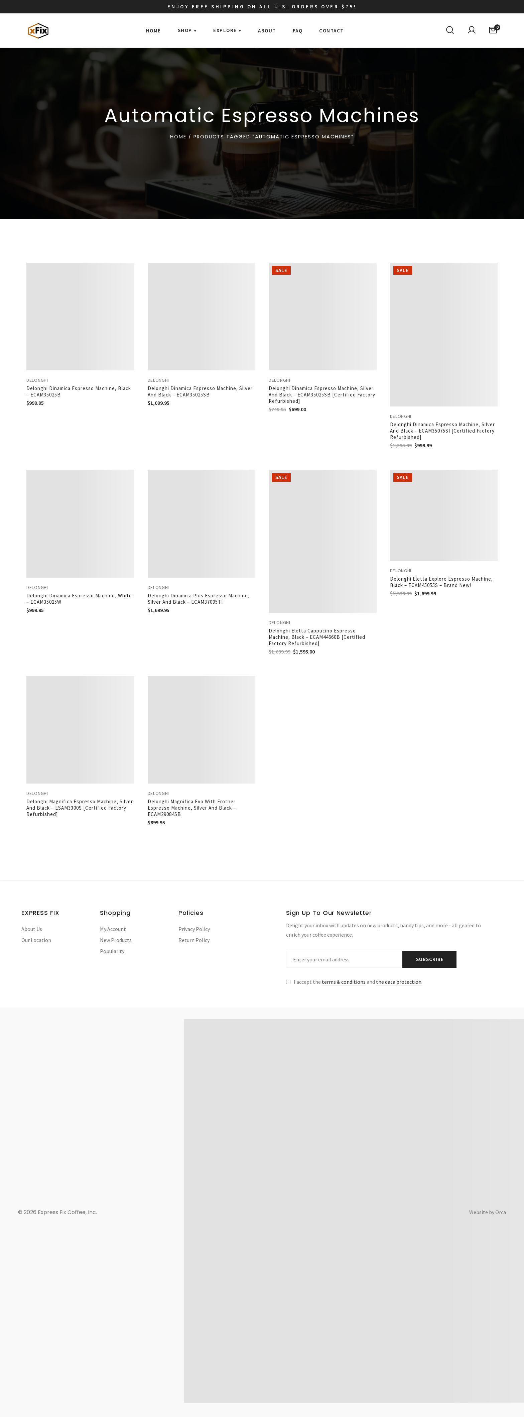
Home (178, 136)
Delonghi (37, 380)
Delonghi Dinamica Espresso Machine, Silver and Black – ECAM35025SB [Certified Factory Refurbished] (322, 394)
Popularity (112, 951)
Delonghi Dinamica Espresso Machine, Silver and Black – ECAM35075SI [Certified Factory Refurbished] (442, 430)
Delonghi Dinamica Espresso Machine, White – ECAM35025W (79, 598)
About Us (31, 929)
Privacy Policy (194, 929)
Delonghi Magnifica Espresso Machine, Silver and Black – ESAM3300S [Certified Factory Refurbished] (79, 807)
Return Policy (194, 940)
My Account (113, 929)
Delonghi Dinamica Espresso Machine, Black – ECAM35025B (78, 391)
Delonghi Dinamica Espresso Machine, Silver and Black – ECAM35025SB (200, 391)
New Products (116, 940)
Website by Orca (487, 1212)
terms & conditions (344, 981)
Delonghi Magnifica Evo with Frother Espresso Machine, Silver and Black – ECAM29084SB (192, 807)
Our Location (36, 940)
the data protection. (399, 981)
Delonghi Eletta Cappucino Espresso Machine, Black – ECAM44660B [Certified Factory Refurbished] (317, 636)
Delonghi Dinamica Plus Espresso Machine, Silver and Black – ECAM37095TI (199, 598)
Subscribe (430, 959)
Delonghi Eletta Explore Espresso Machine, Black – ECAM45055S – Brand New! (441, 582)
